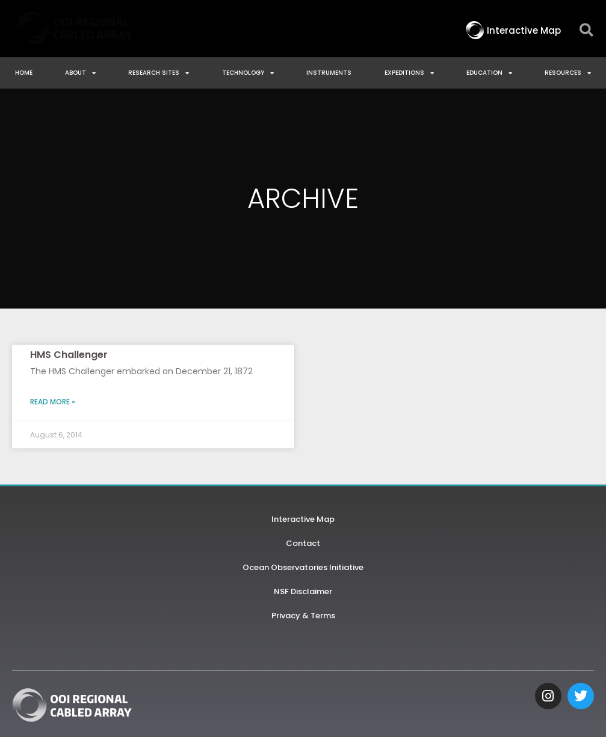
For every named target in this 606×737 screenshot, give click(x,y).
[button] (586, 30)
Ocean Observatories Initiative (303, 567)
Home (23, 72)
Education (489, 73)
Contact (303, 543)
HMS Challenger (69, 355)
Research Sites (158, 73)
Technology (248, 73)
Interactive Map (303, 519)
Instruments (328, 72)
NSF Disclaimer (303, 591)
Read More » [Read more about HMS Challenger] (52, 402)
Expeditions (409, 73)
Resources (568, 73)
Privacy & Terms (303, 615)
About (80, 73)
